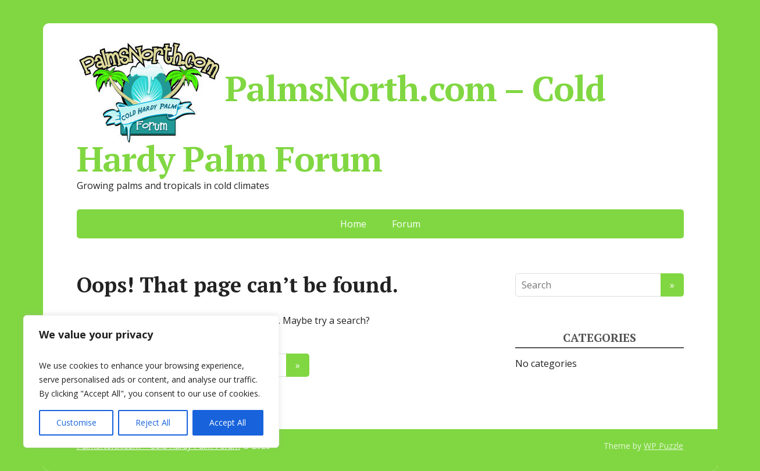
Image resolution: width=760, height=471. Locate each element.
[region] (151, 381)
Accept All (227, 422)
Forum (406, 223)
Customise (76, 422)
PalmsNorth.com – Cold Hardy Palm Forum (341, 107)
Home (353, 223)
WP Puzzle (663, 445)
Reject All (152, 422)
